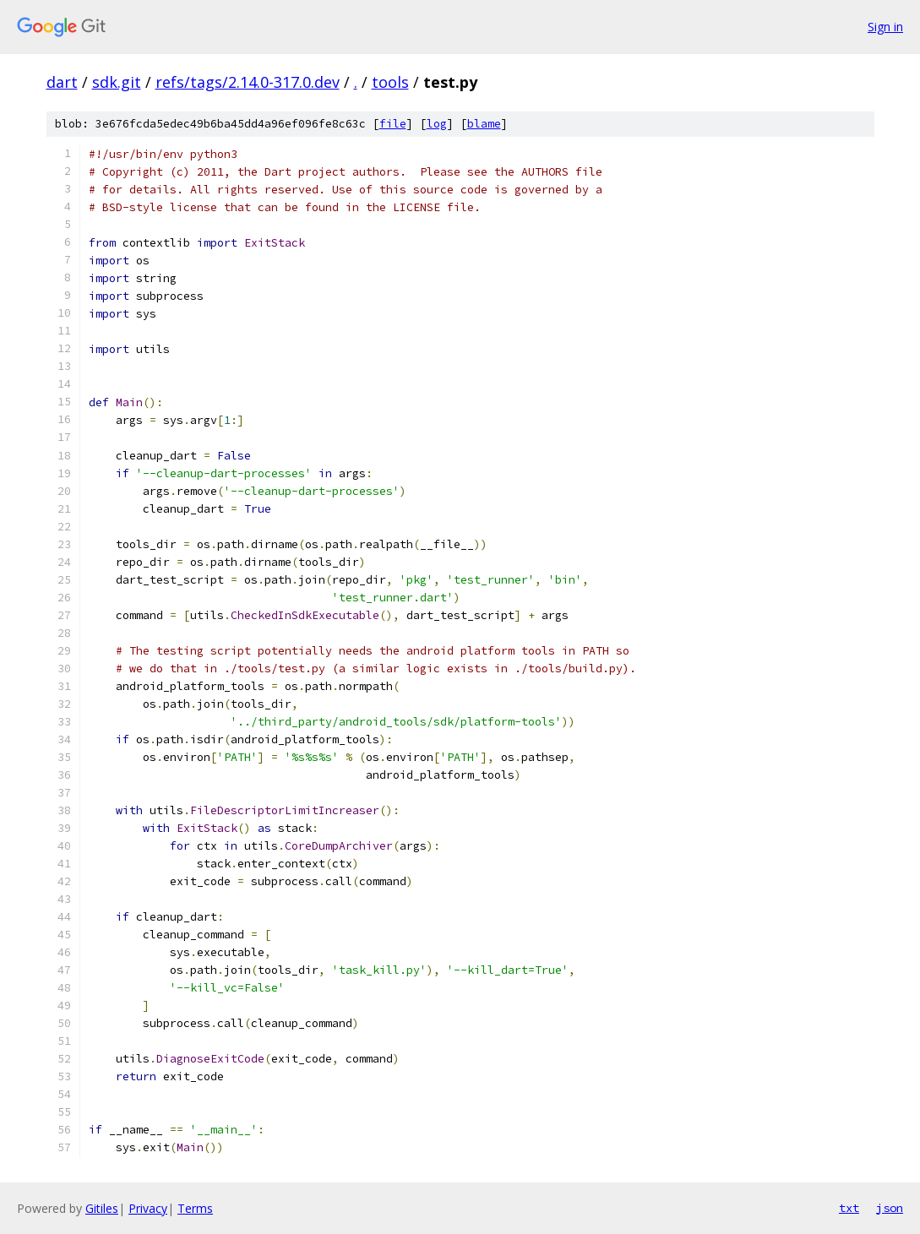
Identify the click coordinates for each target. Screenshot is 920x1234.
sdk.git (116, 82)
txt (849, 1207)
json (889, 1207)
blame (484, 124)
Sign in (885, 27)
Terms (195, 1208)
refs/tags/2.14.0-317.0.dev (247, 82)
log (437, 124)
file (392, 124)
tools (390, 82)
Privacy (147, 1208)
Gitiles (101, 1208)
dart (62, 82)
